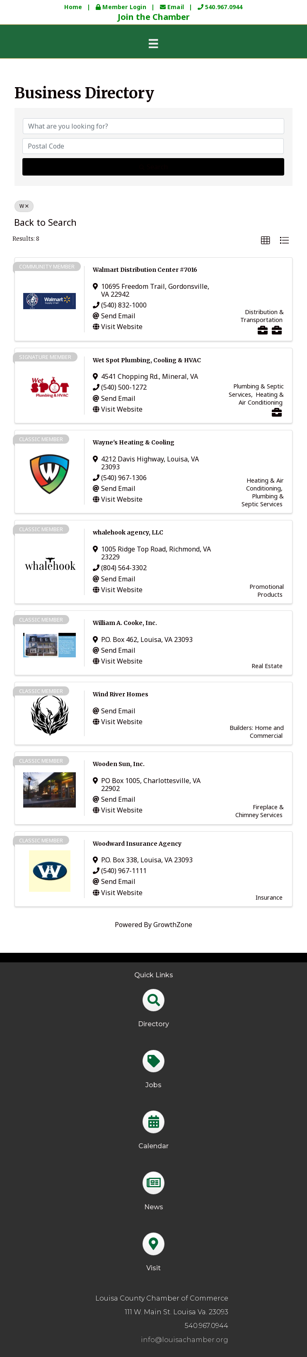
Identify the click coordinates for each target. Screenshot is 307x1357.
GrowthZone (172, 924)
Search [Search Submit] (153, 166)
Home (73, 7)
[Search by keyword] (153, 126)
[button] (265, 240)
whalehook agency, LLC (128, 532)
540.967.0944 (220, 7)
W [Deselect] (24, 206)
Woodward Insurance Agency (137, 843)
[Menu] (153, 43)
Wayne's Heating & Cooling (133, 442)
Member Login (122, 7)
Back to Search (45, 222)
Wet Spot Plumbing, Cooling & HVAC (147, 360)
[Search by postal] (153, 146)
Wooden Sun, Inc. (119, 764)
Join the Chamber (154, 16)
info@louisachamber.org (184, 1340)
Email (173, 7)
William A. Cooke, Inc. (125, 623)
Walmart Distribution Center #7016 (145, 269)
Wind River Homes (120, 694)
